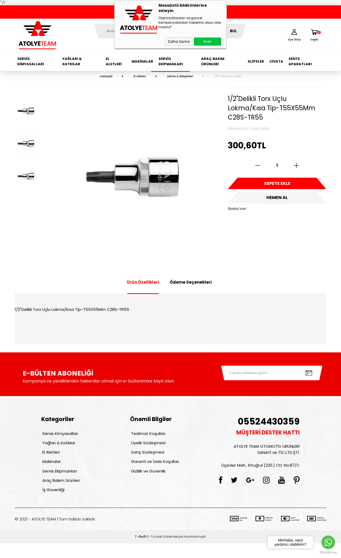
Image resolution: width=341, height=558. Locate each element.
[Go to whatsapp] (328, 542)
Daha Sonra (179, 41)
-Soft (141, 551)
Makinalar (142, 61)
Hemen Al (277, 202)
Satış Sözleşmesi (146, 457)
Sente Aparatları (300, 61)
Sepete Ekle (277, 185)
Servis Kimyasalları (30, 61)
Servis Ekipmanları (171, 61)
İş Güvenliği (52, 503)
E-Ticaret (154, 551)
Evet (208, 41)
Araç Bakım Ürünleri (212, 61)
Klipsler (256, 61)
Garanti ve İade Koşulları (154, 469)
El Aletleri (114, 61)
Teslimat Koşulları (147, 434)
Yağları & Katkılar (72, 61)
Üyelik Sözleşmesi (147, 446)
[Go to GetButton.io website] (328, 552)
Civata (276, 61)
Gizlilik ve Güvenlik (147, 480)
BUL (233, 31)
